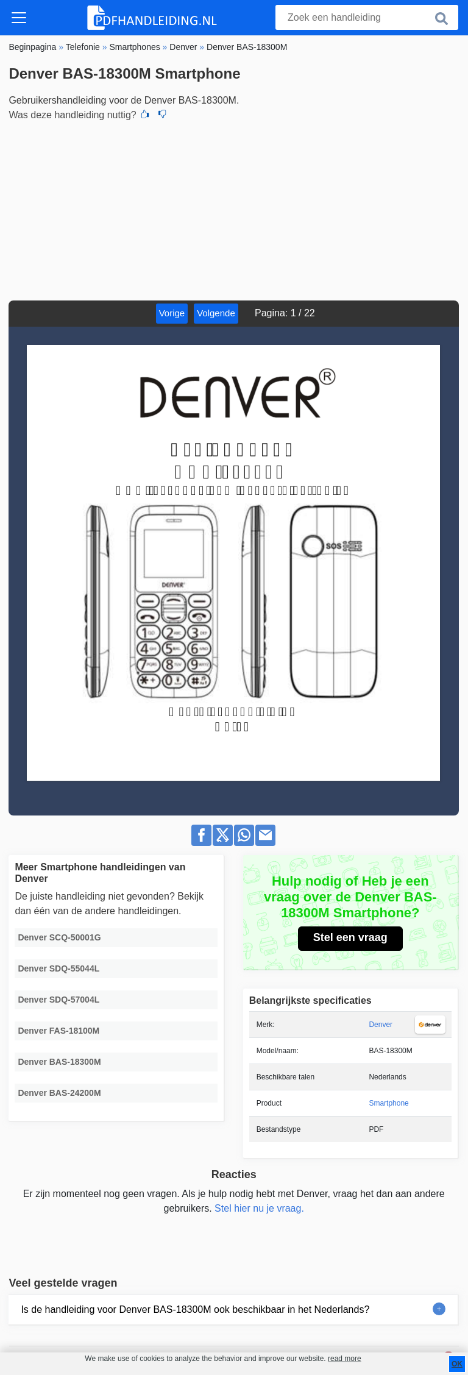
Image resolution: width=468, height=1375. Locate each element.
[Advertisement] (234, 209)
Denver (380, 1024)
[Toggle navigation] (19, 18)
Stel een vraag (350, 937)
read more (344, 1358)
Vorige (172, 313)
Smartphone (388, 1103)
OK (457, 1364)
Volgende (216, 313)
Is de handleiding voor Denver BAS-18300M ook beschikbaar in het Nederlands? (195, 1309)
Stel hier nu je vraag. (259, 1208)
